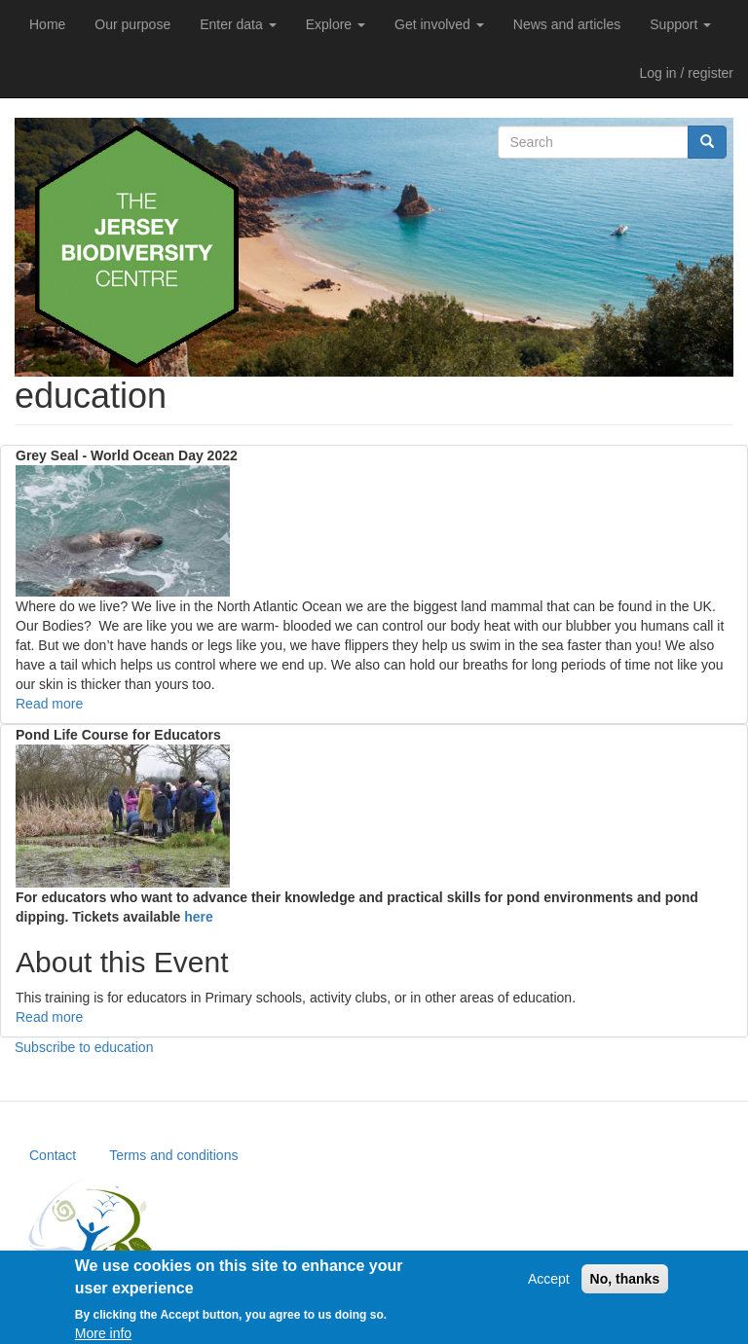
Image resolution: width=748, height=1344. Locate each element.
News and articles (567, 24)
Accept (549, 1285)
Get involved (439, 24)
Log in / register (687, 73)
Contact (52, 1155)
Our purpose (132, 24)
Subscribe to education (84, 1047)
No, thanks (625, 1285)
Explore (335, 24)
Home (47, 24)
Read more (49, 703)
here (200, 917)
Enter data (238, 24)
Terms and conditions (173, 1155)
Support (680, 24)
